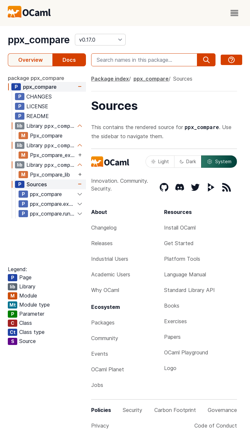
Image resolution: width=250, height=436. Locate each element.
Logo (170, 368)
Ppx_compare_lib (50, 174)
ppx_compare (39, 40)
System (219, 162)
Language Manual (185, 274)
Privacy (100, 425)
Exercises (175, 321)
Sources (36, 184)
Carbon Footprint (175, 410)
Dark (188, 161)
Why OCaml (105, 290)
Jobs (97, 385)
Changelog (104, 227)
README (37, 116)
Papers (172, 337)
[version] (100, 40)
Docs (69, 60)
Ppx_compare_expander (53, 155)
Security (132, 410)
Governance (222, 410)
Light (160, 161)
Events (99, 353)
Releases (102, 243)
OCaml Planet (107, 369)
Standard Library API (189, 290)
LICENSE (37, 106)
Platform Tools (182, 259)
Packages (103, 322)
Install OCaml (180, 227)
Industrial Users (109, 259)
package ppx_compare (36, 78)
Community (104, 338)
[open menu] (234, 13)
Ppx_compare (46, 135)
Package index (110, 78)
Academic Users (110, 274)
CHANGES (39, 96)
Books (171, 305)
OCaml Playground (186, 352)
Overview (30, 60)
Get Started (179, 243)
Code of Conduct (215, 425)
